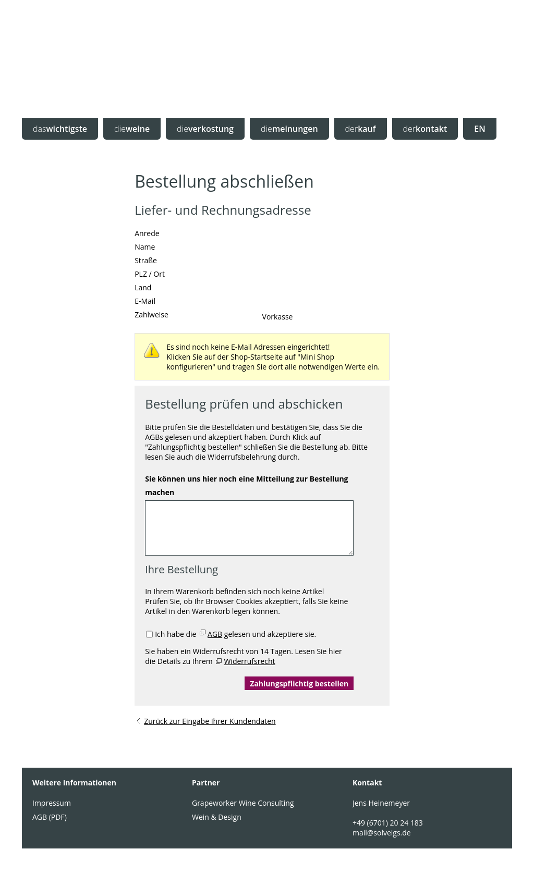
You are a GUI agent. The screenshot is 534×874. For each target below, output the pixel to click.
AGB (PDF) (49, 817)
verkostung (205, 128)
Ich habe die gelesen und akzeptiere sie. (235, 634)
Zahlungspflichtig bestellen (299, 683)
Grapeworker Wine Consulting (243, 803)
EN (479, 128)
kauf (360, 128)
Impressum (51, 803)
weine (132, 128)
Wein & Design (216, 817)
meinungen (289, 128)
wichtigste (60, 128)
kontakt (425, 128)
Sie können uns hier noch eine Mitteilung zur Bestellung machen (246, 485)
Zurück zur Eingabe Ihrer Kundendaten (209, 721)
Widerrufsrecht (249, 661)
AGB (215, 634)
